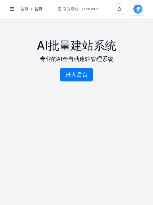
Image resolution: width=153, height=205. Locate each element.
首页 (24, 9)
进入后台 (76, 74)
